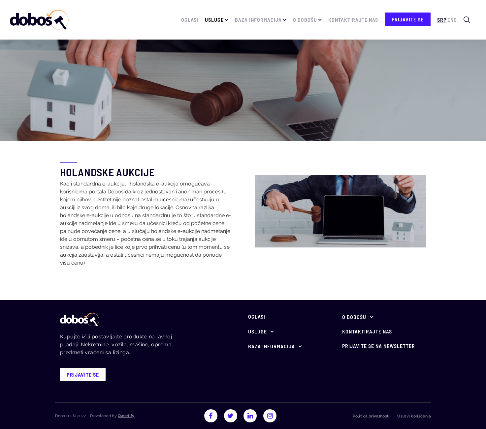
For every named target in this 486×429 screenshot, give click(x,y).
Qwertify (126, 416)
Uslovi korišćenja (414, 416)
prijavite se (408, 19)
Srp (441, 19)
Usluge (214, 19)
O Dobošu (305, 19)
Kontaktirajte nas (353, 19)
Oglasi (189, 19)
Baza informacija (258, 19)
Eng (452, 19)
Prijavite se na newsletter (378, 346)
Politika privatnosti (371, 416)
